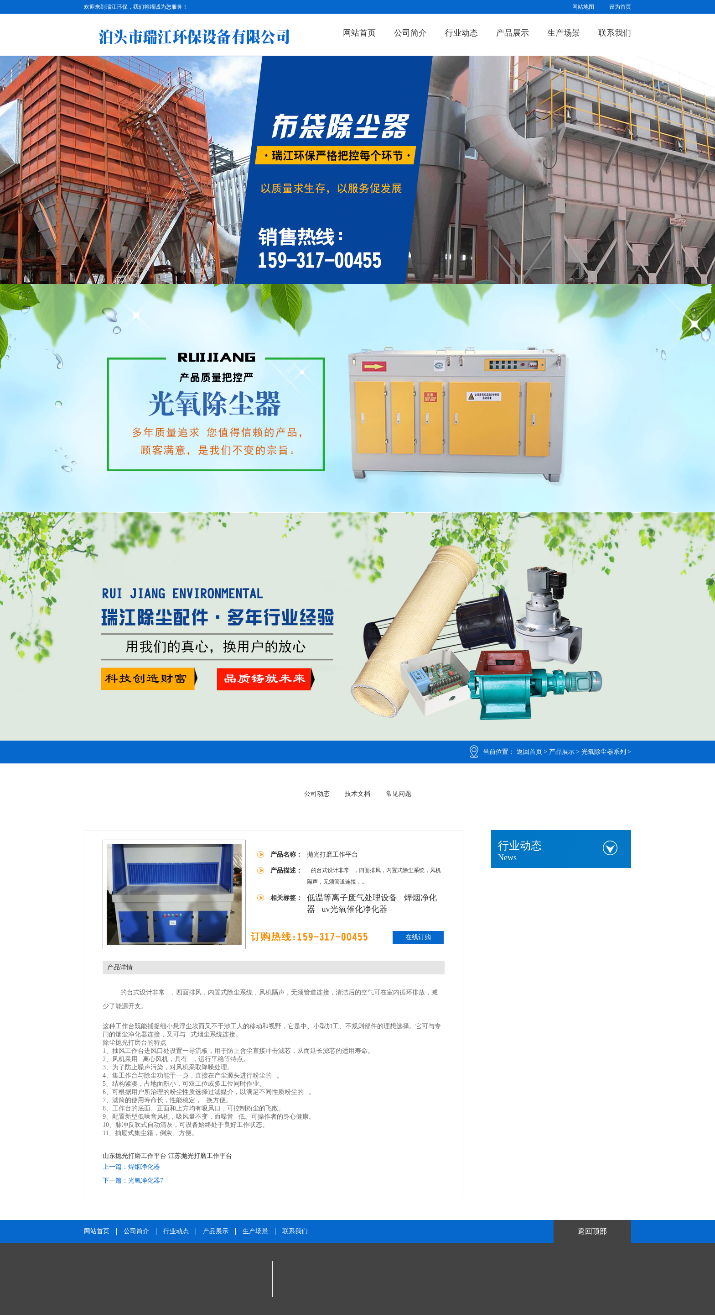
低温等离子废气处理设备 (353, 897)
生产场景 (563, 32)
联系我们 (614, 32)
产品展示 (512, 32)
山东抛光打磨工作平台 (134, 1155)
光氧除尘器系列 (603, 751)
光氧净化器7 (145, 1180)
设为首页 (620, 7)
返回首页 (529, 751)
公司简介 (410, 32)
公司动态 (317, 793)
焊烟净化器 (144, 1166)
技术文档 (357, 793)
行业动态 (461, 32)
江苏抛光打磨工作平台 (200, 1155)
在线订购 (418, 937)
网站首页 (359, 32)
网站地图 (583, 7)
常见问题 (398, 793)
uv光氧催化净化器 (355, 909)
